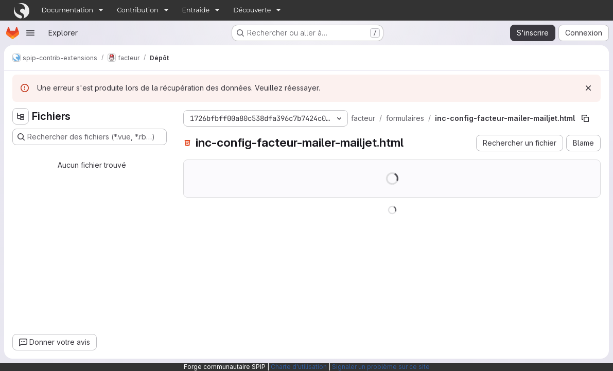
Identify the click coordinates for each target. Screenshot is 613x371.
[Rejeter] (588, 88)
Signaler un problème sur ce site (381, 366)
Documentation (68, 10)
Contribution (137, 10)
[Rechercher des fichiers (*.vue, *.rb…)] (89, 137)
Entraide (196, 10)
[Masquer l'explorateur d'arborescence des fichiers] (20, 116)
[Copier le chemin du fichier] (585, 118)
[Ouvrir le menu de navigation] (30, 33)
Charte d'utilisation (299, 366)
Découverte (252, 10)
